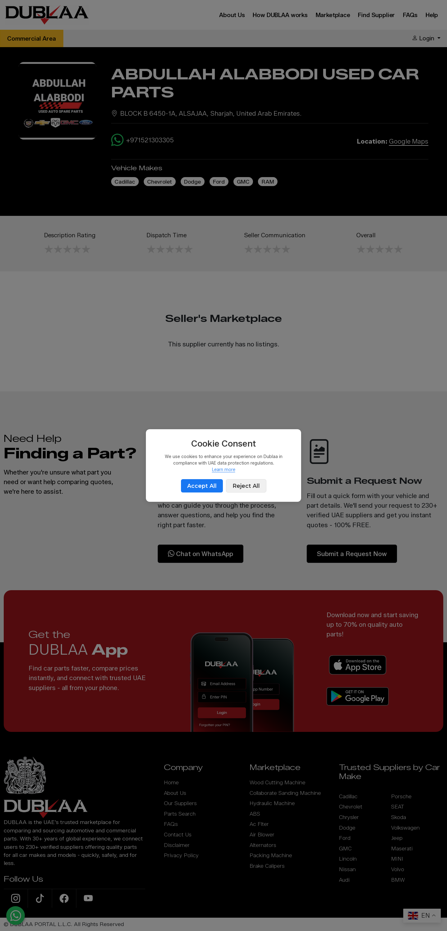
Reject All (246, 486)
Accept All (202, 486)
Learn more (223, 469)
